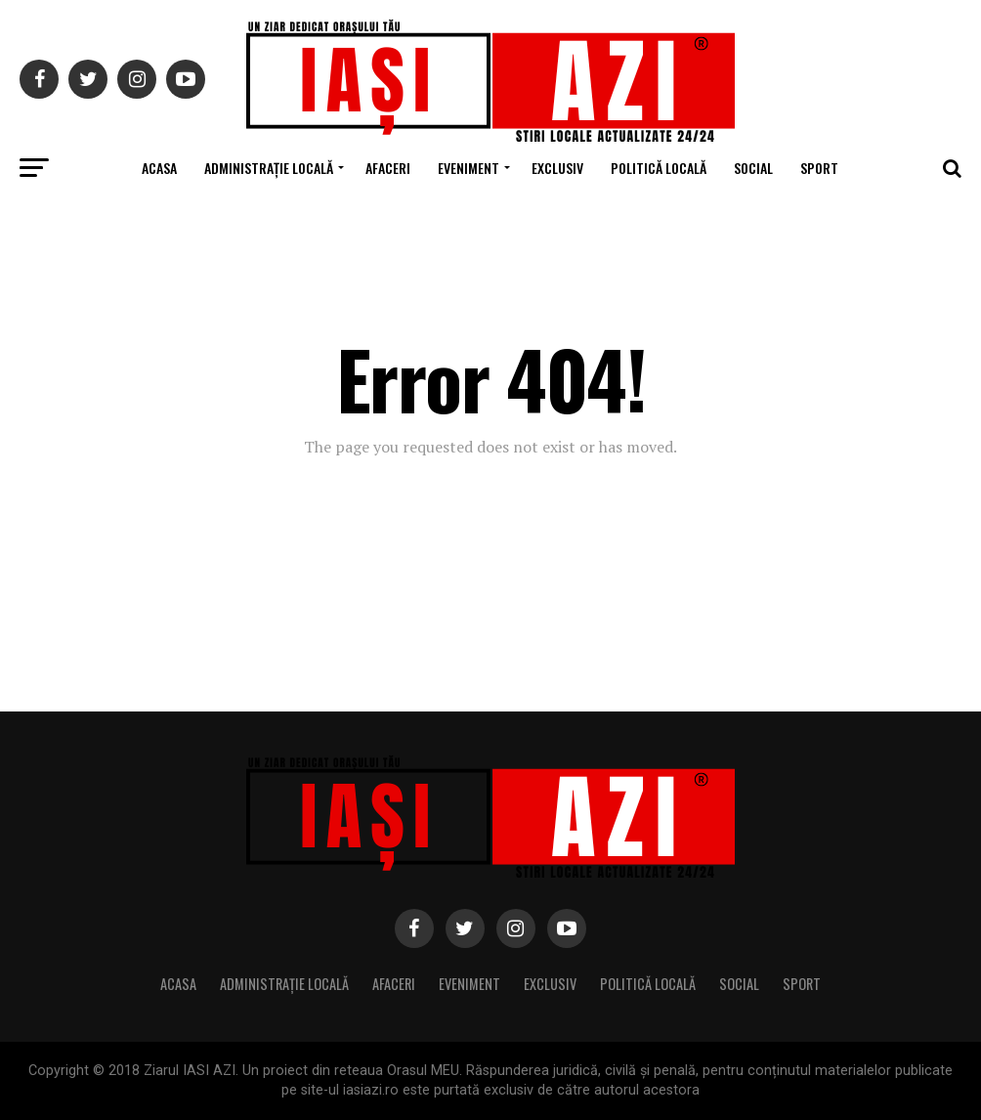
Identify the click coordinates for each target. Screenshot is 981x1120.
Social (753, 167)
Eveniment (468, 167)
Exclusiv (557, 167)
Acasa (159, 167)
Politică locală (658, 167)
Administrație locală (268, 167)
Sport (819, 167)
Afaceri (387, 167)
